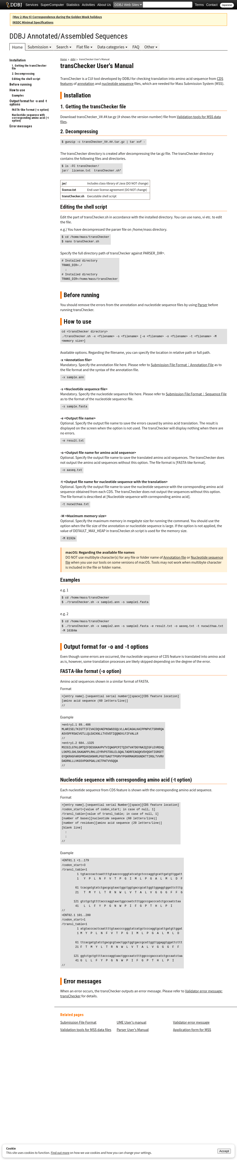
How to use (17, 90)
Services (32, 5)
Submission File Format (78, 1022)
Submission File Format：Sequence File (196, 393)
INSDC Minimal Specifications (33, 22)
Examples (18, 95)
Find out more (60, 1153)
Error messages (20, 126)
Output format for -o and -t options (28, 102)
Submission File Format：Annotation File (182, 364)
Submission (38, 47)
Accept (224, 1151)
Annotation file (175, 557)
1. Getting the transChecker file (29, 67)
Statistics (73, 5)
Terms (199, 5)
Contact (211, 5)
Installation (17, 60)
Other (149, 47)
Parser (202, 304)
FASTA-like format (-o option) (30, 109)
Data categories (110, 47)
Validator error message (191, 1022)
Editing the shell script (26, 79)
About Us (104, 5)
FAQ (135, 47)
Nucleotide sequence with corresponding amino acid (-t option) (30, 118)
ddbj (72, 59)
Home (17, 47)
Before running (20, 84)
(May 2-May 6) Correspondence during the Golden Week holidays (57, 17)
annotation (85, 83)
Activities (88, 5)
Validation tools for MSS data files (85, 1029)
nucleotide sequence (118, 83)
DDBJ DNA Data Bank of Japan (14, 4)
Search (62, 47)
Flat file (82, 47)
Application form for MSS (192, 1029)
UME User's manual (132, 1022)
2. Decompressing (23, 73)
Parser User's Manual (133, 1029)
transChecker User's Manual (94, 59)
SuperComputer (52, 5)
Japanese (227, 5)
